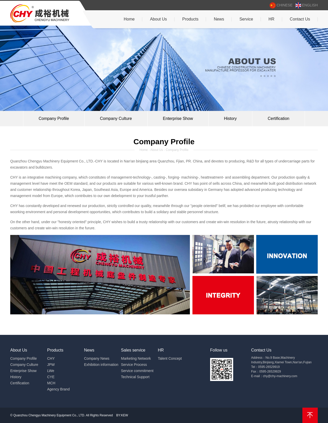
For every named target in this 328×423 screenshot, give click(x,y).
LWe (50, 371)
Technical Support (135, 377)
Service (246, 19)
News (219, 19)
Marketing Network (136, 358)
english (306, 5)
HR (271, 19)
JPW (51, 365)
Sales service (133, 350)
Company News (96, 358)
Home (129, 19)
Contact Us (300, 19)
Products (190, 19)
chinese (281, 5)
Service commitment (137, 371)
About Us (158, 19)
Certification (278, 118)
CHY (51, 358)
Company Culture (116, 118)
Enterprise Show (178, 118)
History (230, 118)
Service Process (134, 365)
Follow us (219, 350)
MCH (51, 383)
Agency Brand (58, 389)
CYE (51, 377)
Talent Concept (170, 358)
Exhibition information (101, 365)
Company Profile (54, 118)
